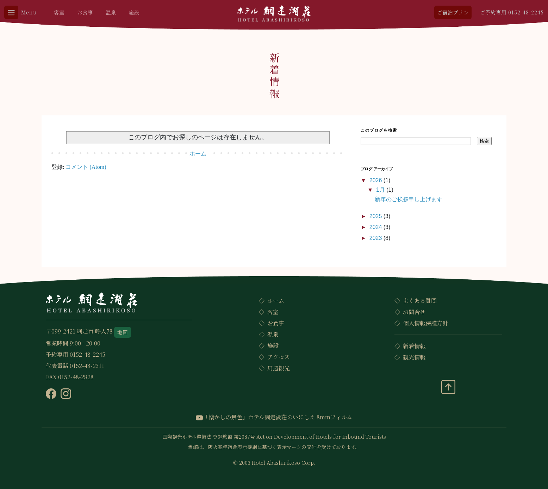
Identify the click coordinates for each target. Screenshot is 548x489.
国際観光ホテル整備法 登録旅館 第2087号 (208, 436)
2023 (376, 238)
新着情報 (414, 346)
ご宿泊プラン (453, 12)
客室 (59, 12)
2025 (376, 216)
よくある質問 (420, 301)
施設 (134, 12)
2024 (376, 227)
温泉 (111, 12)
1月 (381, 190)
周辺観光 (278, 368)
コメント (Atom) (86, 167)
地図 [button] (122, 332)
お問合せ (414, 312)
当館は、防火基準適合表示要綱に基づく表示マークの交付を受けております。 (274, 446)
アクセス (278, 357)
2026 (376, 180)
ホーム (197, 154)
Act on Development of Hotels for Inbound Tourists (321, 436)
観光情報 (414, 357)
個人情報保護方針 (425, 323)
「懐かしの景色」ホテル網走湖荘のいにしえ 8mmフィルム (274, 417)
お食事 (85, 12)
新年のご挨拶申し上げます (408, 199)
